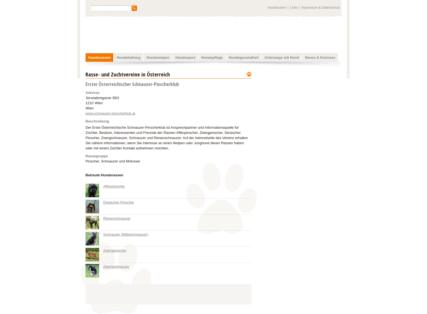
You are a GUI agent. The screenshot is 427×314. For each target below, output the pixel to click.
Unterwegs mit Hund (282, 58)
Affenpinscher (114, 186)
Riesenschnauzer (116, 218)
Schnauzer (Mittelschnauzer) (125, 234)
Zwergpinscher (114, 250)
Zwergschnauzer (116, 266)
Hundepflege (212, 58)
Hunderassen (99, 58)
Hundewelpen (158, 58)
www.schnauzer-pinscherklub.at (110, 113)
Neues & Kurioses (320, 58)
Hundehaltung (128, 58)
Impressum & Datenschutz (320, 8)
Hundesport (185, 58)
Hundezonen (277, 8)
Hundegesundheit (244, 58)
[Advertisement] (300, 105)
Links (294, 8)
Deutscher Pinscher (118, 202)
